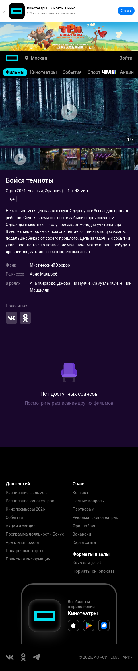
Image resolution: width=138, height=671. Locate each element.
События (72, 72)
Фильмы (15, 72)
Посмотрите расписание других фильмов (69, 403)
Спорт (106, 72)
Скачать (126, 10)
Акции (127, 72)
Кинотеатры (43, 72)
